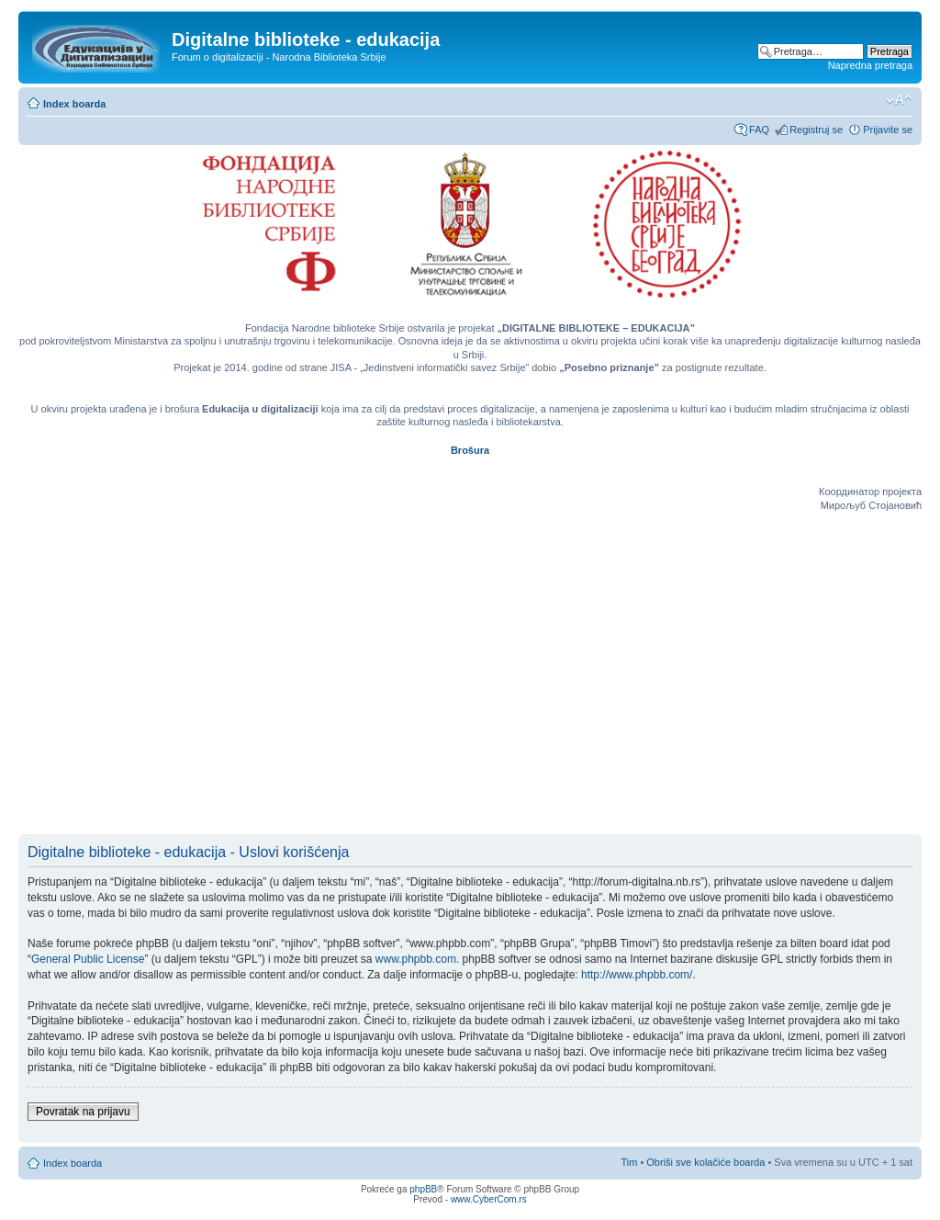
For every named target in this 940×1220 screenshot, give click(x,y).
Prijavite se (887, 129)
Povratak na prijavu (83, 1111)
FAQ (759, 129)
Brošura (470, 450)
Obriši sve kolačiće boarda (705, 1162)
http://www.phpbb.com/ (636, 974)
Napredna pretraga (870, 65)
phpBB (423, 1189)
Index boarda (74, 103)
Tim (629, 1162)
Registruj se (816, 129)
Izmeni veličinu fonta (899, 100)
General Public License (87, 959)
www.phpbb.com (415, 959)
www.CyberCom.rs (489, 1199)
